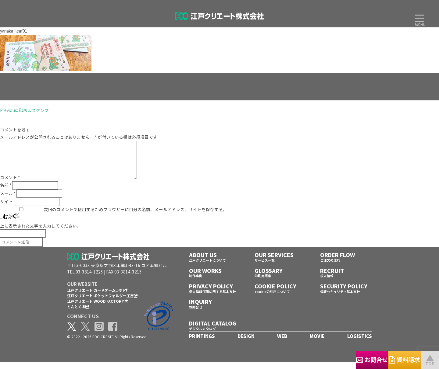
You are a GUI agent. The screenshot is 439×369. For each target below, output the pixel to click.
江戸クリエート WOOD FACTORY (97, 308)
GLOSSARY (269, 278)
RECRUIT (332, 278)
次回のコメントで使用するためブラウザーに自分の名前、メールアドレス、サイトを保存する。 (135, 217)
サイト (6, 209)
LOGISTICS (359, 343)
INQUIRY (200, 309)
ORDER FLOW (337, 262)
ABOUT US (203, 262)
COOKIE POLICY (275, 293)
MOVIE (317, 343)
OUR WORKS (205, 278)
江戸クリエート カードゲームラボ (97, 297)
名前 (5, 192)
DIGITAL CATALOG (212, 330)
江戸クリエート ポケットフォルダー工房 (102, 302)
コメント (10, 185)
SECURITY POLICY (343, 293)
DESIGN (246, 343)
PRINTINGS (202, 343)
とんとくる (78, 313)
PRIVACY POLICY (211, 293)
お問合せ (329, 359)
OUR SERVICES (274, 262)
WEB (282, 343)
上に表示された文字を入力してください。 (40, 233)
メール (8, 200)
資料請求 (390, 359)
